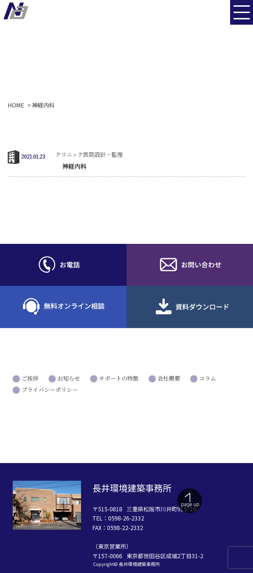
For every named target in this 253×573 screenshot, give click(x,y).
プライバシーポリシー (49, 390)
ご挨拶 (29, 378)
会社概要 (169, 378)
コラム (207, 378)
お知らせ (68, 378)
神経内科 (74, 166)
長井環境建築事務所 (139, 564)
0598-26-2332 (126, 518)
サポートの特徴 (118, 378)
